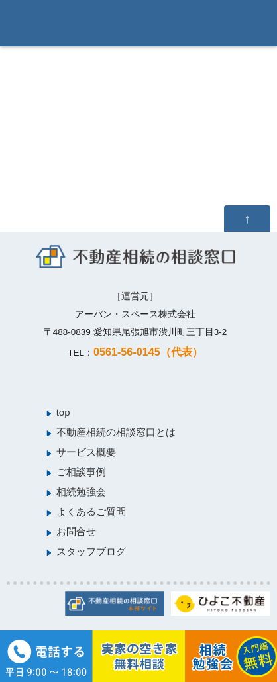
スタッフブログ (91, 551)
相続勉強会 (81, 491)
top (63, 412)
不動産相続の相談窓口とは (116, 432)
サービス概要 (86, 452)
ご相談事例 (81, 471)
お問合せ (76, 531)
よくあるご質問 (91, 511)
